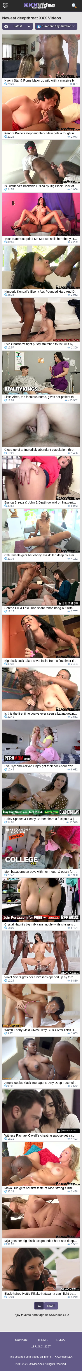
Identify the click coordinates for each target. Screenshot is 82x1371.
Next (51, 1305)
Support (22, 1340)
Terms (43, 1340)
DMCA (60, 1340)
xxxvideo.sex (36, 1364)
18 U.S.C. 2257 (41, 1346)
